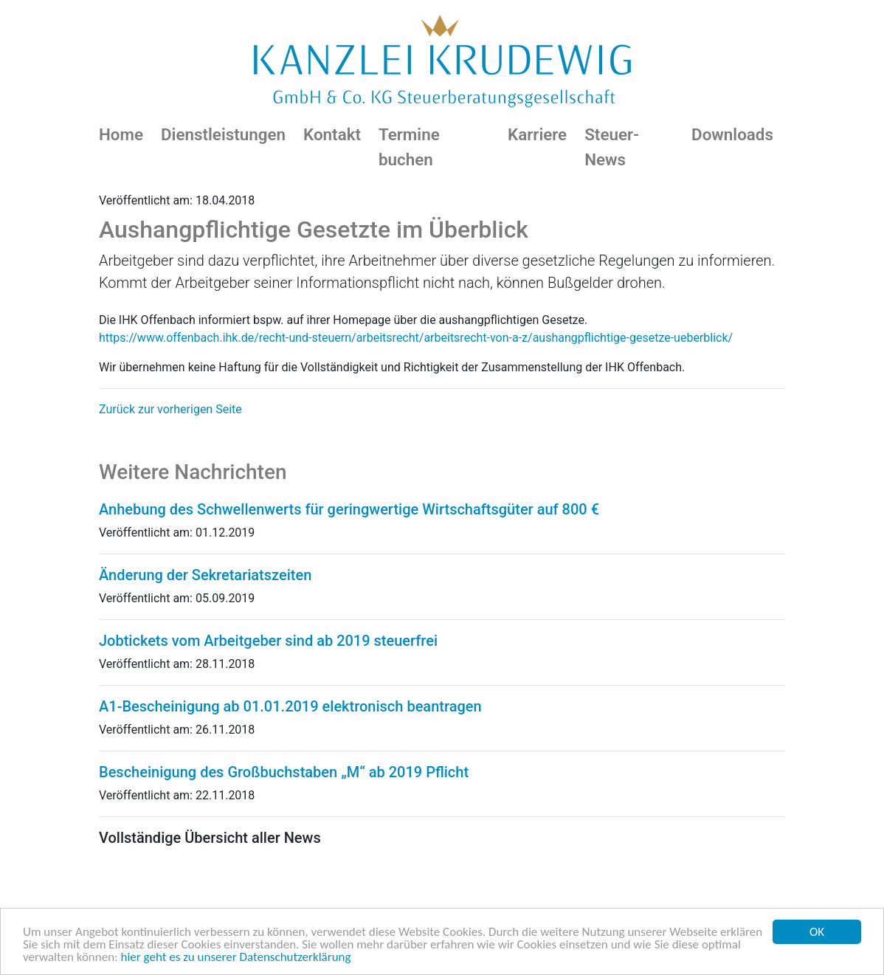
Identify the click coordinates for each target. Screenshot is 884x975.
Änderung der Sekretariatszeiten (205, 575)
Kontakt (332, 134)
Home (121, 134)
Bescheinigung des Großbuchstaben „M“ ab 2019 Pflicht (284, 772)
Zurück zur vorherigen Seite (170, 409)
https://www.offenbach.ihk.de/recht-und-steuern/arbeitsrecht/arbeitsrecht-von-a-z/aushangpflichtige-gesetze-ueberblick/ (416, 338)
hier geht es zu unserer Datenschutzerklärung (236, 957)
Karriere (537, 134)
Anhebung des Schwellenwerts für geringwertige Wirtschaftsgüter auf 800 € (349, 509)
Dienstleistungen (223, 134)
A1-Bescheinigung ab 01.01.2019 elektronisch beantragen (290, 706)
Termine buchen (409, 147)
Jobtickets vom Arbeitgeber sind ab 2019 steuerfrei (268, 641)
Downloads (732, 134)
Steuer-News (611, 147)
